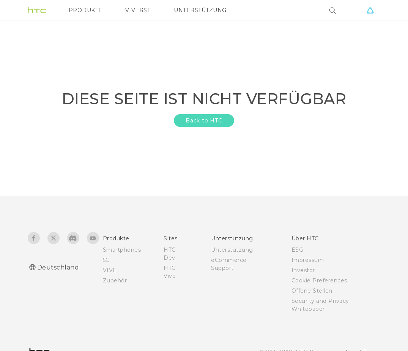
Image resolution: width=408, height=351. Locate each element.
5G (106, 260)
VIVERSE (138, 10)
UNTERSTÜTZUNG (200, 10)
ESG (297, 249)
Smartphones (122, 249)
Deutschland (58, 267)
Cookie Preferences (319, 280)
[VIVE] (370, 10)
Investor (303, 270)
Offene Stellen (311, 290)
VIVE (110, 270)
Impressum (307, 260)
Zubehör (115, 280)
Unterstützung (232, 249)
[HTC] (37, 10)
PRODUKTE (85, 10)
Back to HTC (204, 120)
